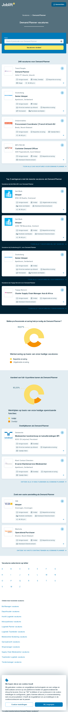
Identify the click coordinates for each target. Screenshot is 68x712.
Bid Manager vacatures (10, 606)
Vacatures (26, 15)
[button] (61, 41)
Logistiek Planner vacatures (12, 627)
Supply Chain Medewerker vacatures (15, 652)
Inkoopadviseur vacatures (11, 622)
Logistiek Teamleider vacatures (13, 632)
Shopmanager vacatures (11, 647)
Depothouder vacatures (11, 611)
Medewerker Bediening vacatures (14, 637)
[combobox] (34, 41)
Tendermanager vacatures (11, 662)
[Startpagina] (8, 4)
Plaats (6, 38)
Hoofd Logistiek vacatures (11, 616)
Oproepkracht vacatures (11, 642)
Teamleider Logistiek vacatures (13, 657)
